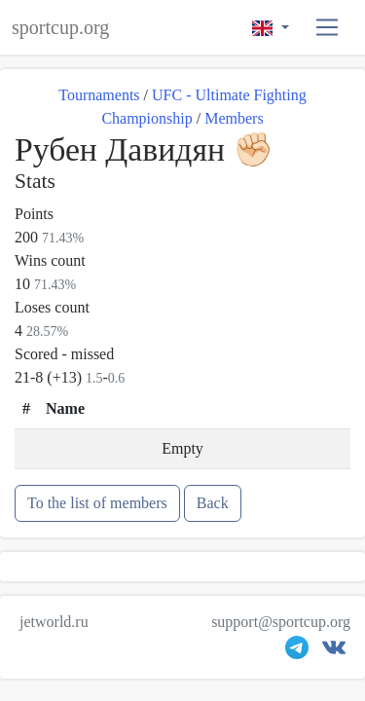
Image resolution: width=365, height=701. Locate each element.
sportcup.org (60, 27)
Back (213, 503)
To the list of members (97, 503)
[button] (327, 28)
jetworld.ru (54, 621)
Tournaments (98, 95)
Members (233, 118)
